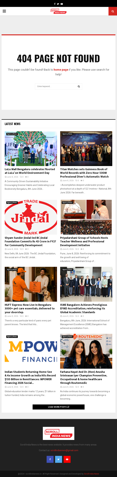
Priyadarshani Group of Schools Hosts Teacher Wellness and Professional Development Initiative (84, 242)
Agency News (12, 134)
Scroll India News (91, 474)
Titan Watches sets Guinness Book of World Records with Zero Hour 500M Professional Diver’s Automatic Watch (84, 173)
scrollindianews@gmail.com (64, 450)
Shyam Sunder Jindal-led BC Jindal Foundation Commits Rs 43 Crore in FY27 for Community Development (30, 242)
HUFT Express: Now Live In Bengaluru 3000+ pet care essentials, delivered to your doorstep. (30, 309)
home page (61, 69)
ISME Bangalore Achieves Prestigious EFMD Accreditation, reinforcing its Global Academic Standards (83, 309)
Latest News (12, 124)
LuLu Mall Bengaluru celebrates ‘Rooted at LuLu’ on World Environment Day (30, 171)
